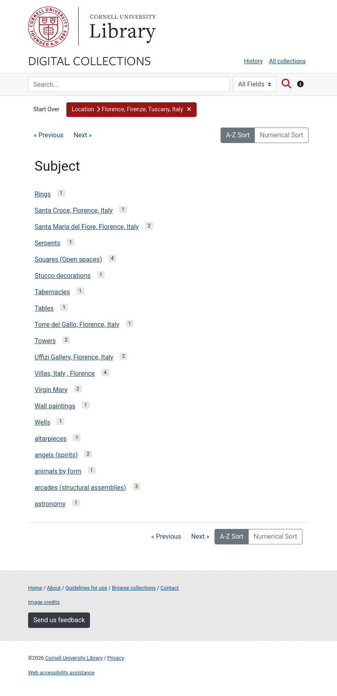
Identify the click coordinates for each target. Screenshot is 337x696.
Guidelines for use (86, 588)
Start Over (46, 109)
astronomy (50, 504)
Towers (45, 341)
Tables (44, 308)
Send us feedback (59, 620)
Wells (42, 422)
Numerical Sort (281, 135)
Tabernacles (52, 292)
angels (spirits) (56, 455)
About (54, 588)
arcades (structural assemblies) (80, 487)
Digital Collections (89, 60)
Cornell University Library (74, 658)
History (253, 61)
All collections (287, 61)
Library (121, 27)
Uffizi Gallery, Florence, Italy (74, 357)
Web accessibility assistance (61, 673)
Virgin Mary (51, 390)
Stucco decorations (63, 276)
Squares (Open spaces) (68, 259)
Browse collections (134, 588)
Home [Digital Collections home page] (35, 588)
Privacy (115, 658)
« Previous (48, 135)
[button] (131, 109)
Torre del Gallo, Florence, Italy (77, 324)
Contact (169, 588)
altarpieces (50, 439)
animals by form (58, 471)
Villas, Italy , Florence (65, 373)
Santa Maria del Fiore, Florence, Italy (87, 227)
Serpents (47, 243)
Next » (83, 135)
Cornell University (48, 27)
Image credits (44, 602)
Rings (43, 194)
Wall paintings (55, 406)
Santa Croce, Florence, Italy (74, 210)
